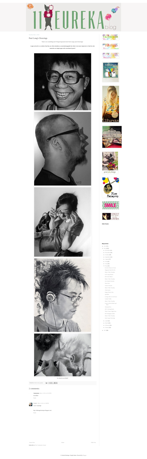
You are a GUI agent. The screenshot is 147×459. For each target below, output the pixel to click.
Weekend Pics (108, 307)
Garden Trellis (108, 299)
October (107, 254)
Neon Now (107, 283)
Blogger (84, 455)
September (107, 257)
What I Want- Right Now (110, 311)
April (106, 321)
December (107, 250)
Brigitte (35, 403)
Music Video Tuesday (110, 272)
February (107, 325)
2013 (105, 246)
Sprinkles (107, 294)
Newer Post (32, 442)
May (106, 266)
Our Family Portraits (109, 281)
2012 (105, 248)
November (107, 252)
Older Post (93, 442)
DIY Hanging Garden (110, 313)
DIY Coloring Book (109, 309)
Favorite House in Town (110, 268)
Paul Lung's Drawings (110, 318)
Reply (34, 398)
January (107, 327)
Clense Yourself (108, 285)
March (106, 323)
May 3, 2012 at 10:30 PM (45, 393)
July (106, 261)
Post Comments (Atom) (40, 445)
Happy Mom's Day (109, 292)
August (107, 259)
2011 (105, 330)
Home (62, 442)
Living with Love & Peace (111, 296)
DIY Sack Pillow (109, 276)
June (106, 263)
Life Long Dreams (109, 274)
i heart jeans (107, 290)
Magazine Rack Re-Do (110, 270)
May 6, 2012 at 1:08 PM (43, 403)
